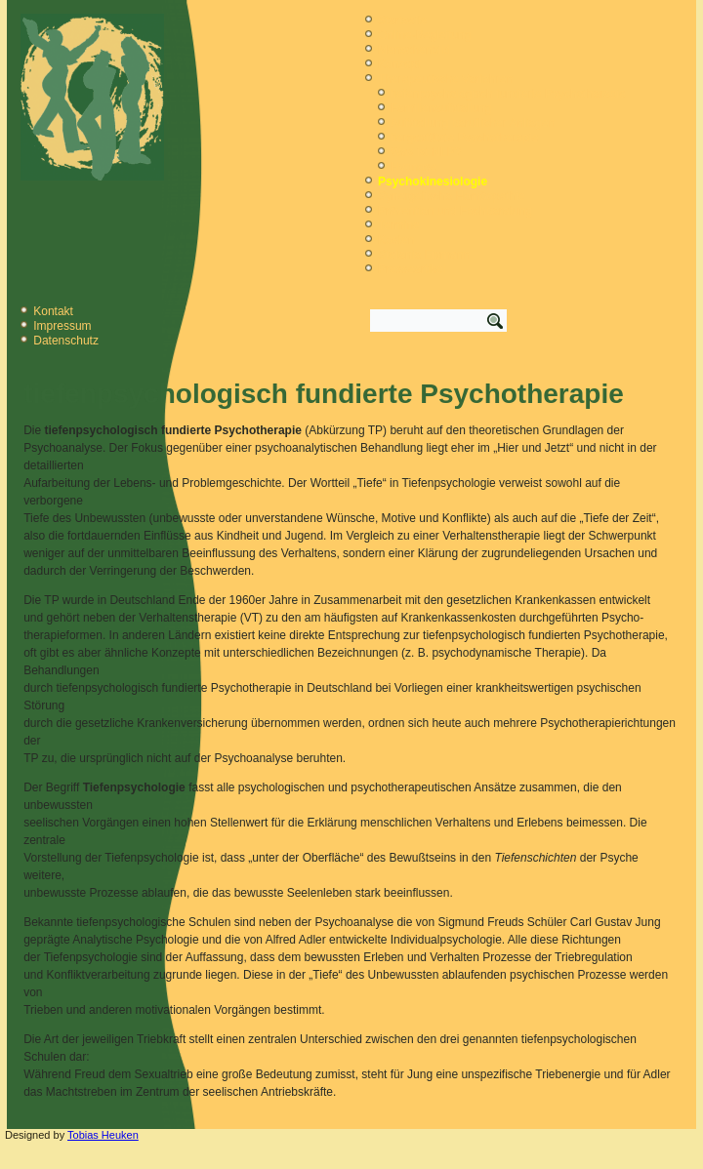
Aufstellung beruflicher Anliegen (473, 123)
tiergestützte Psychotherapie (464, 137)
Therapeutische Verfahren (445, 79)
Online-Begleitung (424, 35)
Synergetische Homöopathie (451, 196)
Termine (399, 225)
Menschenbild (414, 50)
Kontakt (53, 311)
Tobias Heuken (103, 1135)
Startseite (403, 20)
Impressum (62, 326)
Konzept (399, 64)
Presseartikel (411, 269)
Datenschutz (66, 340)
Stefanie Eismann (424, 255)
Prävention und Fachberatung (455, 211)
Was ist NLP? (426, 152)
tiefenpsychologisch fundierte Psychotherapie (508, 94)
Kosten (396, 240)
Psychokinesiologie (432, 181)
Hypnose (413, 167)
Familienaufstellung (441, 108)
